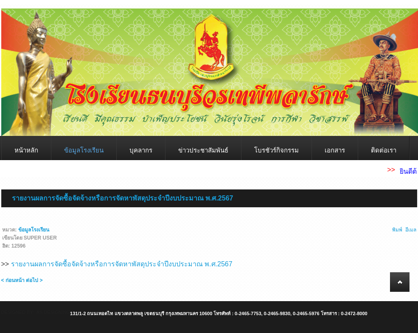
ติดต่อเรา (383, 150)
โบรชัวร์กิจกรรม (276, 150)
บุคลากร (140, 150)
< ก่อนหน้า (13, 280)
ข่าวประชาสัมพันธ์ (203, 150)
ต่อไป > (34, 280)
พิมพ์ (397, 230)
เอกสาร (335, 150)
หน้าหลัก (26, 150)
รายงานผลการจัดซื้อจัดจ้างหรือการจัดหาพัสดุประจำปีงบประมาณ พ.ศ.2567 (122, 198)
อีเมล (410, 230)
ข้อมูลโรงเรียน (84, 150)
